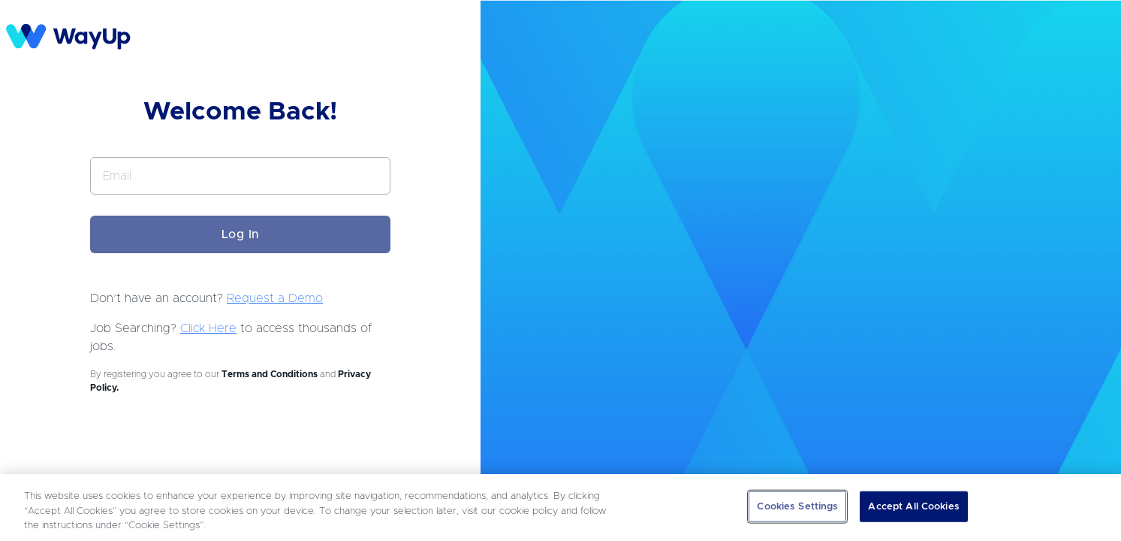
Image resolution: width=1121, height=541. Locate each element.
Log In (240, 234)
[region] (560, 507)
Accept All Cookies (913, 506)
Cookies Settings (797, 506)
